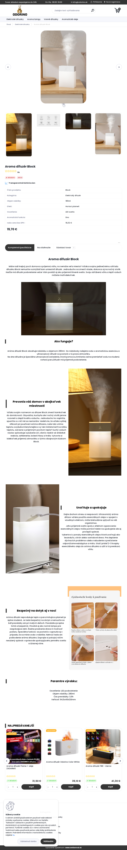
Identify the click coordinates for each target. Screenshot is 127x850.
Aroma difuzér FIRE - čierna (98, 766)
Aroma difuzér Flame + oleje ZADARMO (19, 767)
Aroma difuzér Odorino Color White (63, 762)
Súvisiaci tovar (65, 247)
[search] (92, 11)
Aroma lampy (33, 19)
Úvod (9, 24)
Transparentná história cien (20, 183)
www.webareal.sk (73, 847)
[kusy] (12, 787)
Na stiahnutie (43, 247)
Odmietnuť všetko (28, 841)
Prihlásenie (97, 2)
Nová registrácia (113, 2)
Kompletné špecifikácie (19, 247)
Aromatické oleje (70, 19)
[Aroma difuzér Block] (63, 67)
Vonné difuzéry (51, 19)
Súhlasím (48, 841)
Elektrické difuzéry (15, 19)
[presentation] (8, 67)
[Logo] (20, 10)
